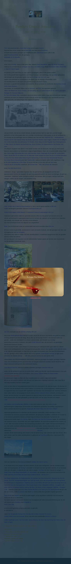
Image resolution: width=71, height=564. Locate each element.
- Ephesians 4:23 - (35, 298)
